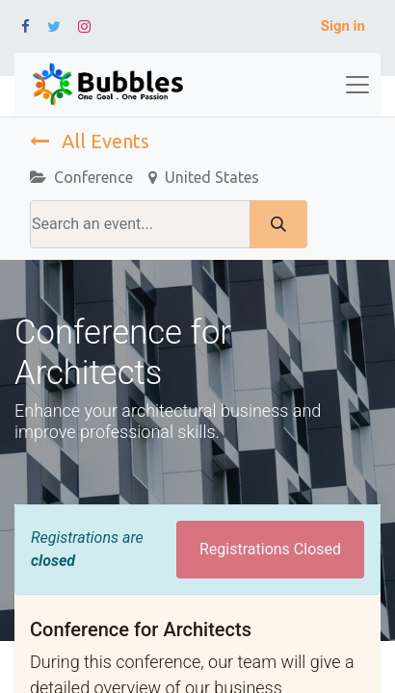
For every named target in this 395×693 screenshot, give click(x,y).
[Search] (278, 224)
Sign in (343, 26)
